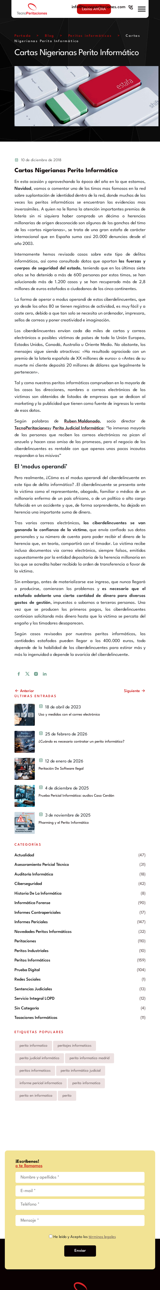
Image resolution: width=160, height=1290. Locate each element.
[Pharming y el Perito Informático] (24, 823)
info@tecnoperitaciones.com (98, 7)
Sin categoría (26, 1008)
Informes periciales (31, 922)
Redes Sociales (27, 980)
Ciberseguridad (28, 884)
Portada (22, 35)
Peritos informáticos (90, 35)
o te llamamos (28, 1166)
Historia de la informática (37, 894)
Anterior (24, 691)
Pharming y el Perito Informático (64, 822)
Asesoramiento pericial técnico (41, 865)
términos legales (102, 1237)
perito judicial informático (39, 1058)
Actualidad (24, 855)
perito (67, 1095)
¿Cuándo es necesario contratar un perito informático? (81, 741)
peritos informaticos (35, 1070)
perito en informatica (36, 1095)
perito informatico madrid (89, 1058)
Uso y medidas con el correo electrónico (69, 714)
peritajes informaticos (74, 1045)
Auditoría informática (33, 874)
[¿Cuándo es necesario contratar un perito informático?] (24, 742)
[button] (142, 9)
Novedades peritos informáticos (43, 932)
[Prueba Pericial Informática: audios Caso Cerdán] (24, 796)
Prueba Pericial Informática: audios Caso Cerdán (76, 795)
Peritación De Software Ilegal (61, 768)
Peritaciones (25, 941)
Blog (49, 35)
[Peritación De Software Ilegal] (24, 769)
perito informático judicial (81, 1070)
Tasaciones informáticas (35, 1018)
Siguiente (135, 691)
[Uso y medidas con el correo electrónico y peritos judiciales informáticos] (24, 715)
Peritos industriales (31, 951)
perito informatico (33, 1045)
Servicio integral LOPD (34, 999)
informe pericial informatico (41, 1083)
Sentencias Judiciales (33, 989)
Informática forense (32, 903)
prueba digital (27, 970)
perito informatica (86, 1083)
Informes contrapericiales (37, 913)
